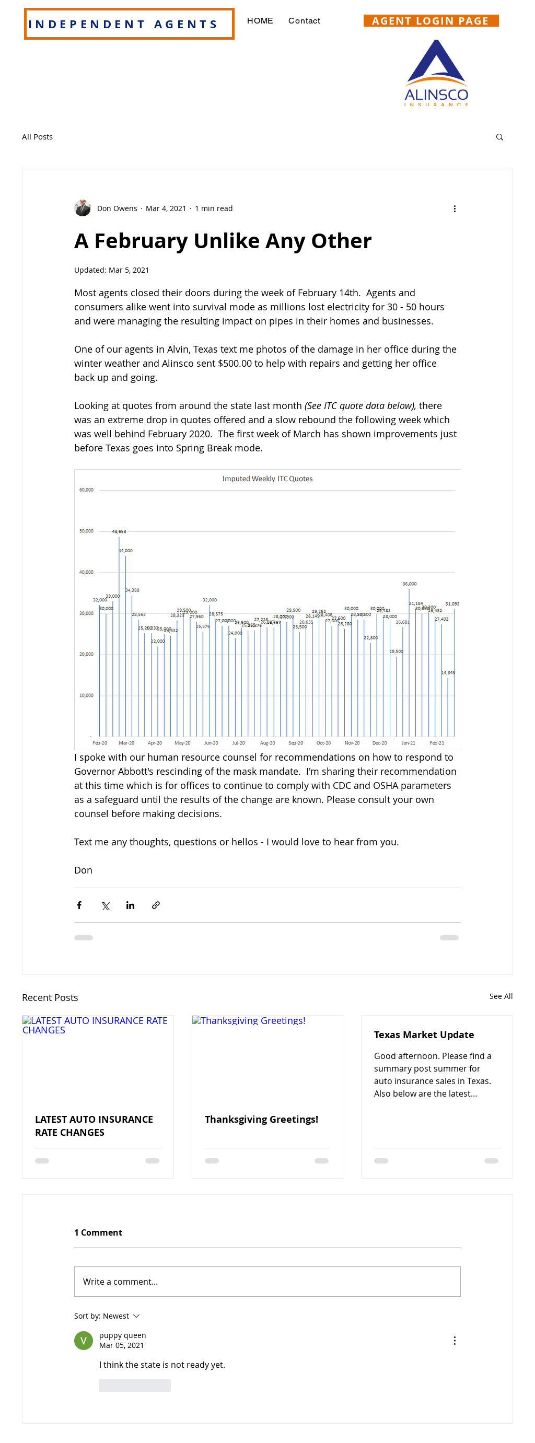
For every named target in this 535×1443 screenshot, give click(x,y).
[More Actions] (454, 1340)
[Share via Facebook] (79, 905)
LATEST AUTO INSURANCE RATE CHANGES (94, 1126)
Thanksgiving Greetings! (261, 1119)
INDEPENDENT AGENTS (124, 24)
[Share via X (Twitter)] (105, 905)
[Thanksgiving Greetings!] (267, 1058)
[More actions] (454, 208)
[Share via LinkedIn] (130, 905)
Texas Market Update (424, 1034)
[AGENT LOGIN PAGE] (431, 21)
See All (501, 996)
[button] (500, 136)
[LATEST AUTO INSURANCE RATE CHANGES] (97, 1058)
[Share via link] (156, 905)
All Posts (37, 136)
